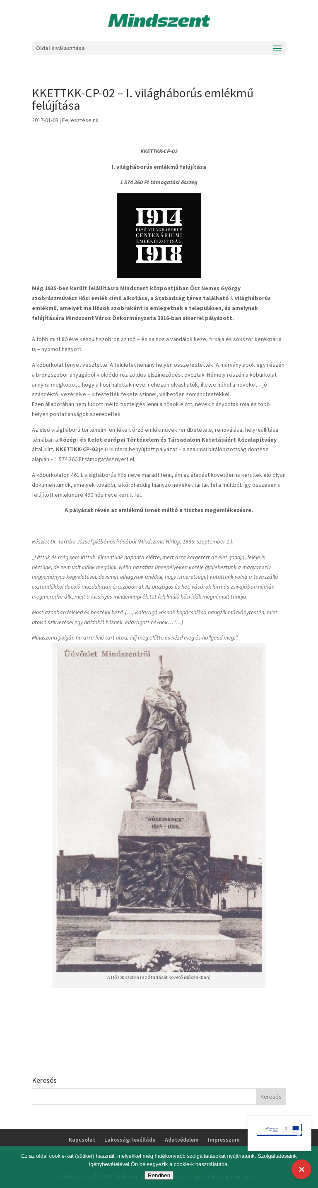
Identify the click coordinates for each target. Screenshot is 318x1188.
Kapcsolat (82, 1139)
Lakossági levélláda (130, 1139)
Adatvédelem (182, 1139)
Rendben (159, 1175)
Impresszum (224, 1139)
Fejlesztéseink (80, 120)
